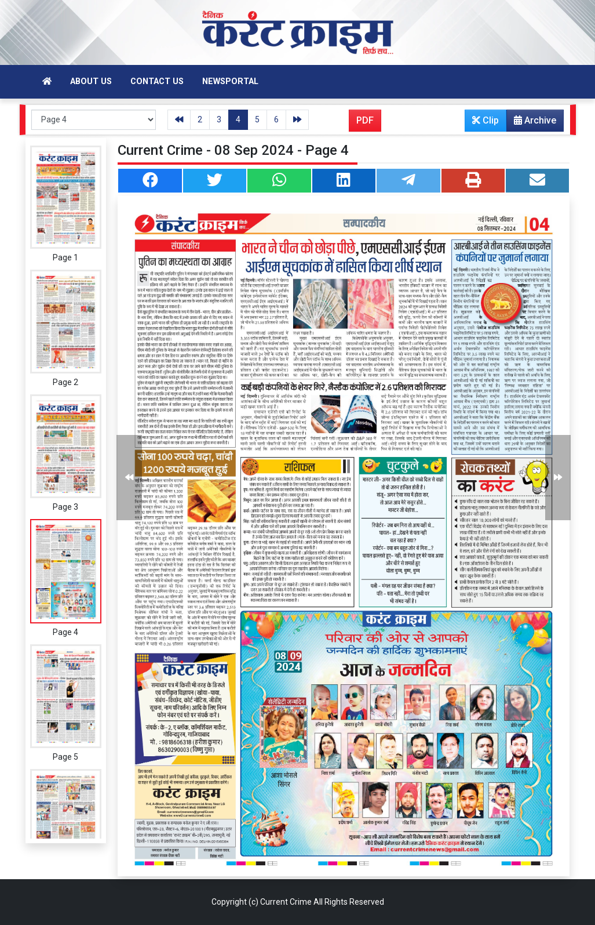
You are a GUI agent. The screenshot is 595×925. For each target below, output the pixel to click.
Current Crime (286, 901)
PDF (365, 120)
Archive (531, 123)
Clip (485, 120)
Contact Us (157, 81)
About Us (91, 81)
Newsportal (230, 81)
